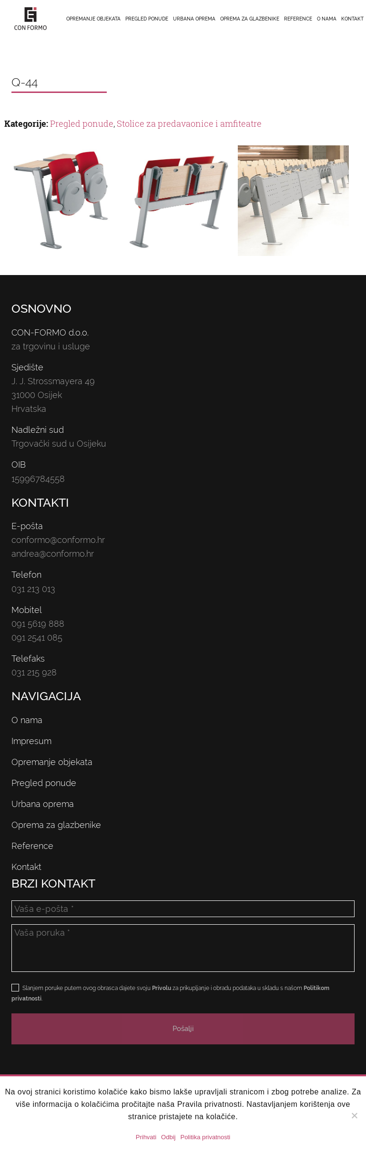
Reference (298, 18)
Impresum (31, 741)
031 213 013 (33, 589)
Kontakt (352, 18)
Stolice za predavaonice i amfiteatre (189, 123)
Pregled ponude (146, 18)
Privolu (161, 988)
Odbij (168, 1137)
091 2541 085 (36, 638)
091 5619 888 (37, 624)
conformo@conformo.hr (58, 540)
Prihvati (146, 1137)
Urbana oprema (194, 18)
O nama (326, 18)
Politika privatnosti (205, 1137)
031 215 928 (34, 672)
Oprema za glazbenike (249, 18)
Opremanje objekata (93, 18)
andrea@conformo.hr (52, 554)
